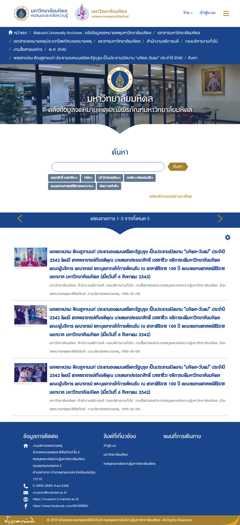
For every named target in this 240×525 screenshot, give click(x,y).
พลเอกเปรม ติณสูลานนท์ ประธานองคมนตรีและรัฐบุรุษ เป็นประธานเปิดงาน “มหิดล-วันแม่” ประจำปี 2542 (98, 58)
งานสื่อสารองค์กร (28, 49)
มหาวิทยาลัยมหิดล (116, 455)
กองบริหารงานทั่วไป (201, 41)
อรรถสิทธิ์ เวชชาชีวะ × (64, 177)
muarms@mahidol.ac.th (50, 492)
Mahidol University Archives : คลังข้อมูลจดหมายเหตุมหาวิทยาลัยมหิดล (92, 33)
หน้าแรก (20, 33)
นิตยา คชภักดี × (109, 186)
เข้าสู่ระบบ (110, 446)
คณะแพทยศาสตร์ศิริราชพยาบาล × (72, 186)
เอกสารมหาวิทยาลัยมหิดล (179, 33)
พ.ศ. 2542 (57, 49)
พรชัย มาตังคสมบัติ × (140, 177)
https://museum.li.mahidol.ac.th (56, 499)
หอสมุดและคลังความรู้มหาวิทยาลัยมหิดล (129, 464)
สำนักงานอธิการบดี (163, 41)
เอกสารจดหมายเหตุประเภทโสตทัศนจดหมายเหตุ (53, 41)
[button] (188, 13)
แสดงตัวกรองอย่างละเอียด (171, 196)
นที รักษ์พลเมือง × (109, 177)
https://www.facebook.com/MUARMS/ (60, 506)
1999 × (88, 177)
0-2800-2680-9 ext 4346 (51, 486)
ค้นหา (178, 166)
